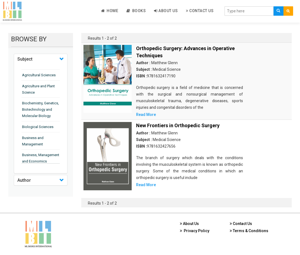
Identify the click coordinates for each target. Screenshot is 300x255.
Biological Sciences (37, 127)
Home (109, 11)
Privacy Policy (194, 231)
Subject (25, 59)
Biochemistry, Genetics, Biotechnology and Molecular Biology (40, 109)
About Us (166, 11)
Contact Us (199, 11)
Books (136, 11)
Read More (146, 114)
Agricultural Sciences (39, 75)
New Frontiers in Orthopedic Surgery (178, 125)
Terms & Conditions (249, 231)
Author (24, 180)
